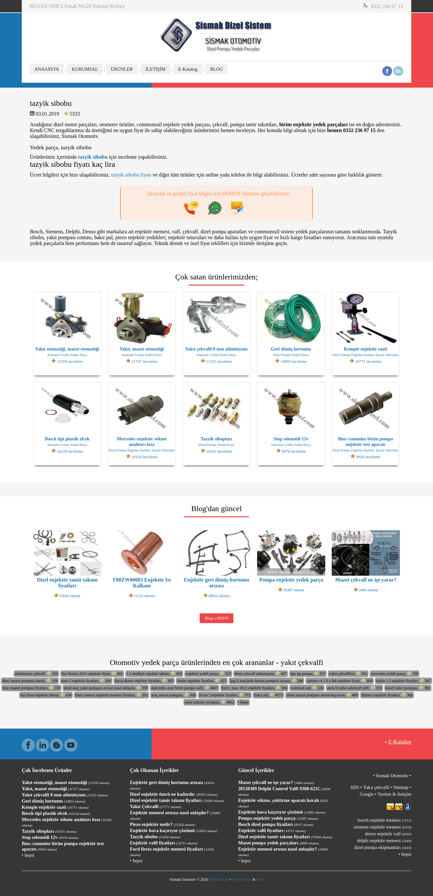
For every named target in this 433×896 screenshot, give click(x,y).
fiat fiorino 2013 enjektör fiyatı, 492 (92, 673)
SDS (355, 787)
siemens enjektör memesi (382, 826)
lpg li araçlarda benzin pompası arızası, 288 (266, 680)
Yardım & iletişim (394, 794)
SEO (260, 879)
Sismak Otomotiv (392, 775)
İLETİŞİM (155, 69)
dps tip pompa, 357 (308, 673)
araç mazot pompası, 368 (173, 695)
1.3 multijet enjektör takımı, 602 (154, 673)
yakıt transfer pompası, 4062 (209, 702)
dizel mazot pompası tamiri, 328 (29, 680)
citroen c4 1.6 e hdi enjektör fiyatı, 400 (339, 680)
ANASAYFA (46, 69)
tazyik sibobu (92, 157)
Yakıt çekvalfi (376, 787)
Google (366, 794)
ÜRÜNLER (122, 69)
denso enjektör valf (388, 833)
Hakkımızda (220, 879)
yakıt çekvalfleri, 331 (348, 673)
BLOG (216, 69)
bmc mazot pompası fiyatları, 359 (31, 687)
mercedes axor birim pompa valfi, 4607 (184, 687)
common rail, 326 (307, 687)
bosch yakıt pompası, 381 (408, 687)
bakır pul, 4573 (268, 695)
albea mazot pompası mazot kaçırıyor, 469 (322, 695)
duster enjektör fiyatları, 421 (202, 680)
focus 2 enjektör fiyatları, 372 (224, 695)
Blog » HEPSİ (216, 618)
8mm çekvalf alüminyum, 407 (261, 673)
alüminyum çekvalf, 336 (36, 673)
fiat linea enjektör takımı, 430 (45, 695)
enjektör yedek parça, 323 (208, 673)
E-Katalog (187, 69)
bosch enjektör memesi (384, 820)
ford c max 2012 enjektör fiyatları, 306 (254, 687)
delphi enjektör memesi (384, 840)
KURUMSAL (85, 69)
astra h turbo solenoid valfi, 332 (354, 687)
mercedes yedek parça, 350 (394, 673)
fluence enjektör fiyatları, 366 (387, 695)
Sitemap (400, 787)
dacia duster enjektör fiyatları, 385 (144, 680)
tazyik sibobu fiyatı (131, 175)
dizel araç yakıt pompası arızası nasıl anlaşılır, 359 (105, 687)
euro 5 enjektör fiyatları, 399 (86, 680)
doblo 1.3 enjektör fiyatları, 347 (403, 680)
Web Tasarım (242, 879)
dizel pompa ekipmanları (382, 847)
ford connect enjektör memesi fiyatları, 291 (111, 695)
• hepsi (243, 702)
